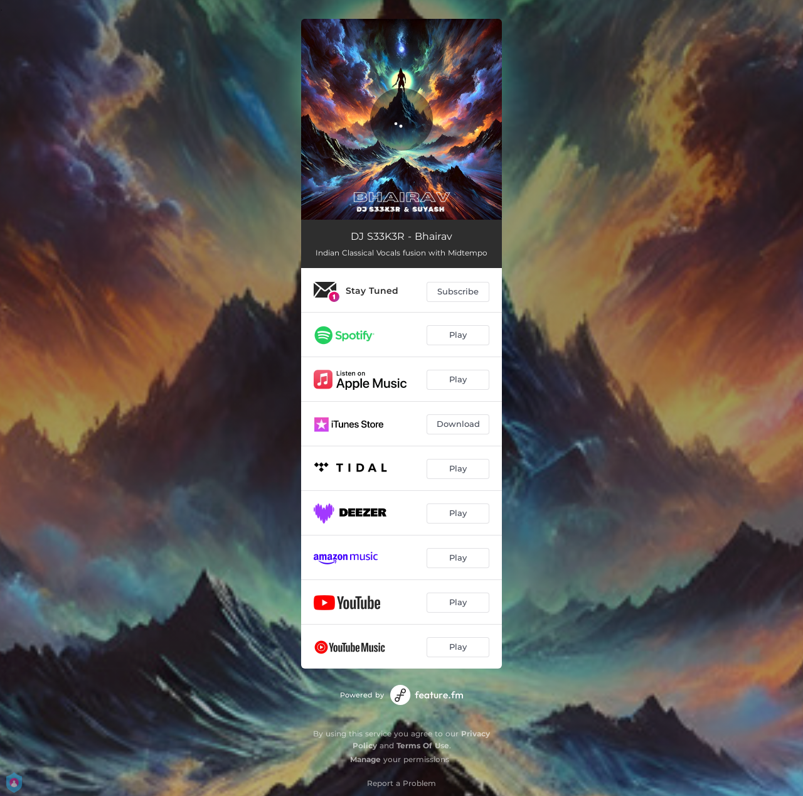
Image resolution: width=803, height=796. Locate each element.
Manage (365, 759)
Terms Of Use (422, 745)
